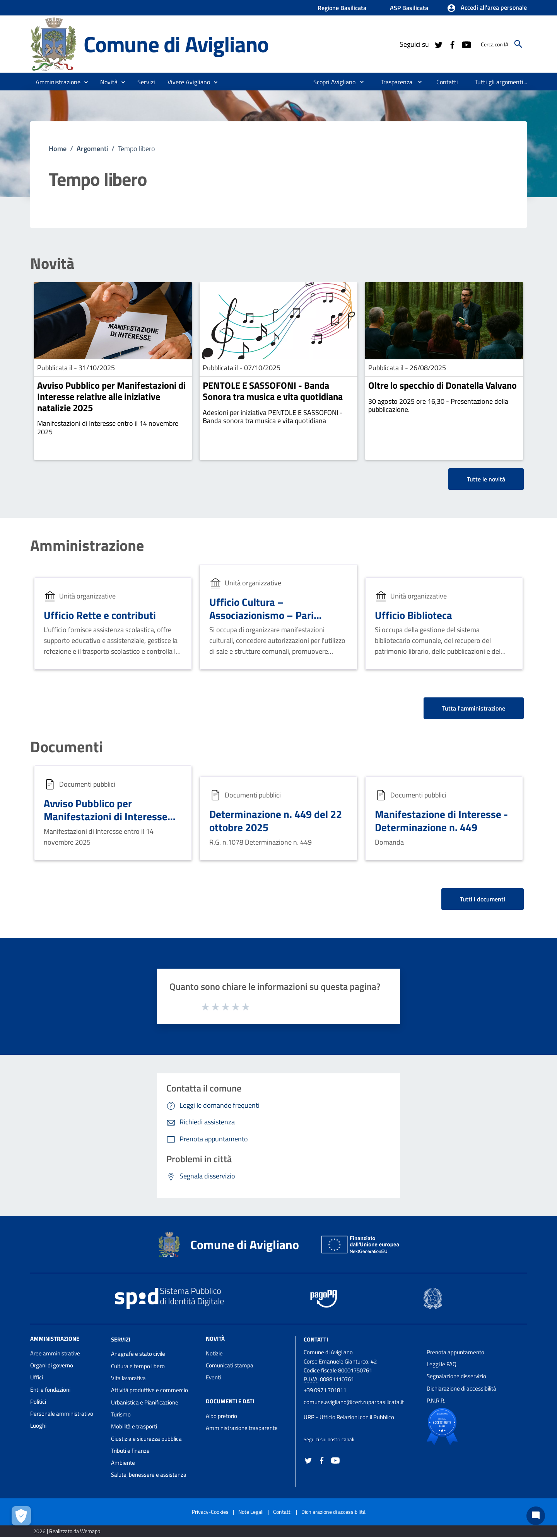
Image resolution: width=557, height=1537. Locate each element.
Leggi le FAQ (441, 1364)
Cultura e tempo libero (138, 1366)
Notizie (214, 1353)
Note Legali (250, 1512)
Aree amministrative (55, 1353)
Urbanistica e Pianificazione (144, 1402)
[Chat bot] (535, 1515)
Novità (52, 263)
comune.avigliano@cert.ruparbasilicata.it (354, 1402)
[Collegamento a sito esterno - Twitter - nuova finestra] (438, 44)
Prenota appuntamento (455, 1352)
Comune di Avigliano (176, 44)
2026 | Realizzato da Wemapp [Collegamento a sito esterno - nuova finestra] (66, 1531)
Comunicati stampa (229, 1365)
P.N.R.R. (436, 1400)
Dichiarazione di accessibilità (461, 1388)
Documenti (66, 747)
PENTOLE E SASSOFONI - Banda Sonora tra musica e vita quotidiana (273, 390)
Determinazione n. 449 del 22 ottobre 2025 (275, 820)
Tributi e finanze (130, 1450)
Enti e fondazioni (50, 1389)
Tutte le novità (486, 479)
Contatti (316, 1339)
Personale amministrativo (61, 1413)
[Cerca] (518, 44)
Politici (38, 1401)
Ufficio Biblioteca (413, 615)
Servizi (120, 1339)
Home (58, 148)
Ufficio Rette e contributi (100, 615)
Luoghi (38, 1425)
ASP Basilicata (409, 7)
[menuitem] (331, 82)
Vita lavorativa (128, 1378)
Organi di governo (51, 1365)
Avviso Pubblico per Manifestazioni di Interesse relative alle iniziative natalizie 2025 (111, 396)
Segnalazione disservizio (456, 1376)
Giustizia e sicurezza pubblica (146, 1438)
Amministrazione (87, 545)
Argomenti (92, 148)
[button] (487, 8)
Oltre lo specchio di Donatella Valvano (442, 385)
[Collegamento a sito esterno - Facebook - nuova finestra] (452, 44)
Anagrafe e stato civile (138, 1353)
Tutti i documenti (482, 899)
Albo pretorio (221, 1415)
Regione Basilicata (342, 7)
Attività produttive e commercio (149, 1390)
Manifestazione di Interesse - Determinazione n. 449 (441, 820)
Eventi (213, 1377)
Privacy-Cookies (210, 1512)
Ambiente (123, 1462)
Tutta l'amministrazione (473, 708)
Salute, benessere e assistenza (148, 1474)
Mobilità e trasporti (134, 1426)
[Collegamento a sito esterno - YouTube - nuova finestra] (466, 44)
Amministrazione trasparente (242, 1427)
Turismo (121, 1414)
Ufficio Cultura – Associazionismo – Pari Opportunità (261, 615)
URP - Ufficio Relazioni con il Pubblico (349, 1417)
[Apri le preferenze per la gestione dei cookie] (21, 1515)
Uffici (36, 1377)
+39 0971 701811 (325, 1390)
